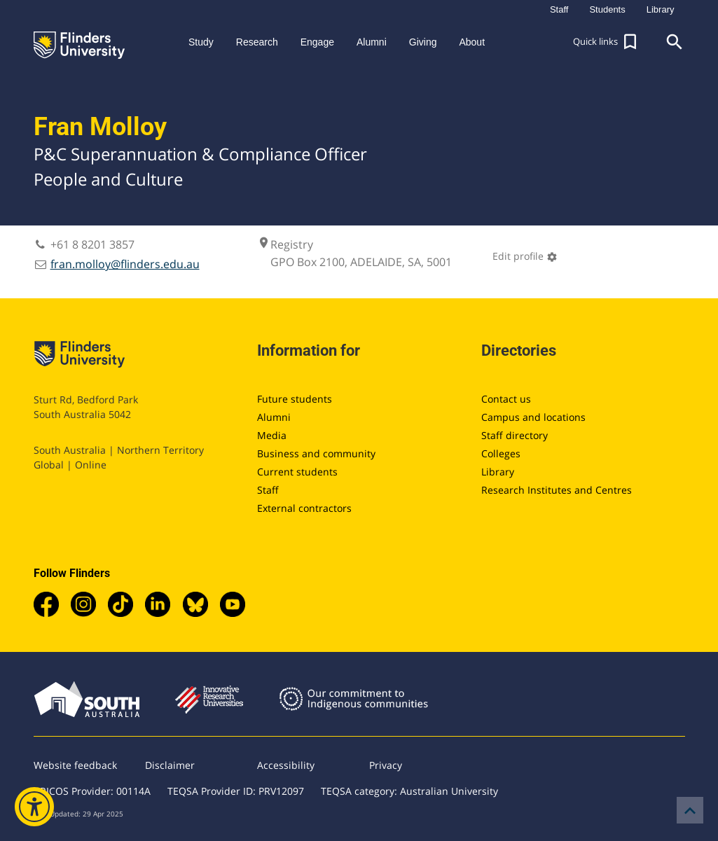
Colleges (500, 453)
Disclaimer (170, 765)
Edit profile (525, 256)
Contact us (506, 398)
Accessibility (286, 765)
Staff (268, 489)
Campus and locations (533, 417)
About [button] (472, 42)
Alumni (274, 417)
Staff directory (514, 435)
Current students (297, 471)
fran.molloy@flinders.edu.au (125, 264)
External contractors (304, 508)
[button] (606, 42)
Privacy (385, 765)
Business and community (316, 453)
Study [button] (201, 42)
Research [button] (257, 42)
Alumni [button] (372, 42)
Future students (294, 398)
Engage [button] (317, 42)
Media (271, 435)
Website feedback (75, 765)
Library (497, 471)
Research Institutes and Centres (556, 489)
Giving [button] (423, 42)
